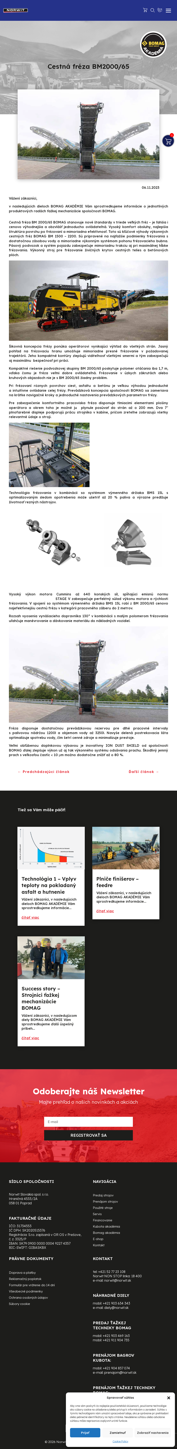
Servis (97, 1214)
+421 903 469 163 (116, 1336)
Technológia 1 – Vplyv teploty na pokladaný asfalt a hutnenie (49, 885)
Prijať (85, 1433)
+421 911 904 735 (116, 1340)
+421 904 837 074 (116, 1368)
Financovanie (102, 1220)
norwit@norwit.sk (117, 1280)
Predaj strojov (103, 1195)
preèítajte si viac (37, 917)
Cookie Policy (120, 1441)
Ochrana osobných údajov (28, 1298)
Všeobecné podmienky (26, 1291)
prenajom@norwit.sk (120, 1372)
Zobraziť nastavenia (153, 1433)
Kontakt (98, 1245)
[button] (169, 1398)
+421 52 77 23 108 (111, 1272)
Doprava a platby (22, 1273)
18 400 (136, 1276)
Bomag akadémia (106, 1233)
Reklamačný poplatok (25, 1279)
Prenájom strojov (105, 1201)
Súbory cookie (19, 1304)
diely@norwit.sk (116, 1308)
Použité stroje (103, 1208)
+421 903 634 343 (116, 1303)
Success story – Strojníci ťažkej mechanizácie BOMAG (41, 998)
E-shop (98, 1239)
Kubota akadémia (106, 1226)
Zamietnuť (118, 1433)
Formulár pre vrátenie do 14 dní (32, 1285)
